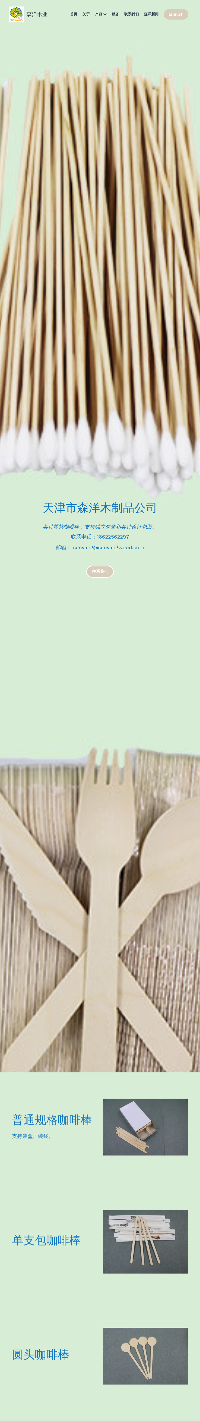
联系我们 (100, 571)
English (176, 14)
